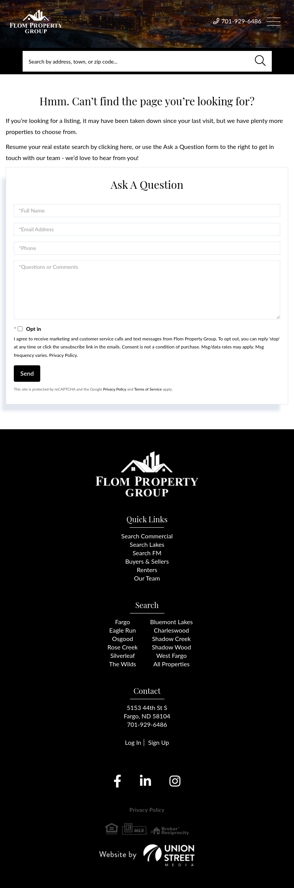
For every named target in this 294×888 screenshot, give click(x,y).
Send (27, 373)
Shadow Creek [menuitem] (171, 638)
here (126, 146)
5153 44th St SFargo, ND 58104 (147, 712)
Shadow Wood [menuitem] (171, 647)
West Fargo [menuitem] (171, 655)
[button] (260, 61)
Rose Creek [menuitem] (122, 647)
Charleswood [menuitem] (171, 630)
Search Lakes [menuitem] (147, 544)
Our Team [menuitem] (147, 578)
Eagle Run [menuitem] (122, 630)
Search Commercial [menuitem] (146, 536)
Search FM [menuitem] (147, 552)
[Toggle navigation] (274, 20)
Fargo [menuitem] (122, 621)
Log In (133, 742)
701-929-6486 (241, 21)
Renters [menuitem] (147, 569)
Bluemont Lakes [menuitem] (171, 621)
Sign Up (158, 742)
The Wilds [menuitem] (122, 663)
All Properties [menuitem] (171, 663)
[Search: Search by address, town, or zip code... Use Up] (147, 61)
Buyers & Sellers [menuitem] (147, 561)
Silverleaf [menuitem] (122, 655)
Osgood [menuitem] (122, 638)
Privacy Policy (63, 355)
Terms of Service (148, 389)
